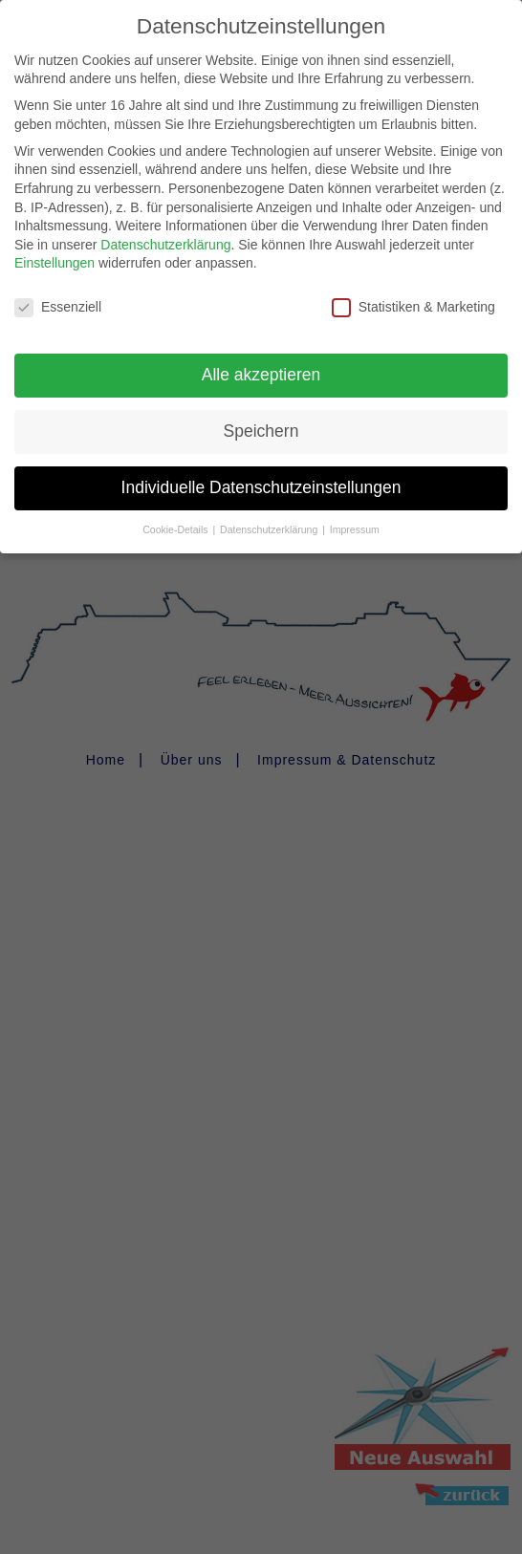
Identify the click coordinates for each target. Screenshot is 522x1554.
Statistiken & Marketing (413, 294)
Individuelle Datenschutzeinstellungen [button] (261, 474)
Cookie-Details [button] (176, 516)
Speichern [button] (261, 417)
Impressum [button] (355, 516)
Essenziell (57, 294)
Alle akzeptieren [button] (261, 361)
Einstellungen (54, 249)
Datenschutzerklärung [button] (270, 516)
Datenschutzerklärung (165, 231)
